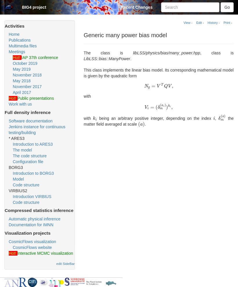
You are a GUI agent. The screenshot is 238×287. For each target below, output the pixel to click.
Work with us (20, 104)
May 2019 (21, 69)
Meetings (17, 51)
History (213, 22)
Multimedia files (23, 46)
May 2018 (21, 81)
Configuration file (28, 161)
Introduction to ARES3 (33, 144)
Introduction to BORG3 (33, 173)
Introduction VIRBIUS (32, 196)
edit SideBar (65, 263)
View (186, 22)
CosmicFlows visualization (32, 241)
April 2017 (22, 92)
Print (226, 22)
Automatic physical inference (34, 219)
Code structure (26, 185)
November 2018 (27, 75)
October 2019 (25, 63)
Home (14, 34)
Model (18, 179)
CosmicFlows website (32, 247)
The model (22, 150)
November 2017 (27, 86)
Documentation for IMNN (31, 224)
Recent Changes (137, 7)
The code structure (30, 156)
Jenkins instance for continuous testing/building (37, 129)
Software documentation (31, 121)
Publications (20, 40)
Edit (199, 22)
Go (227, 7)
